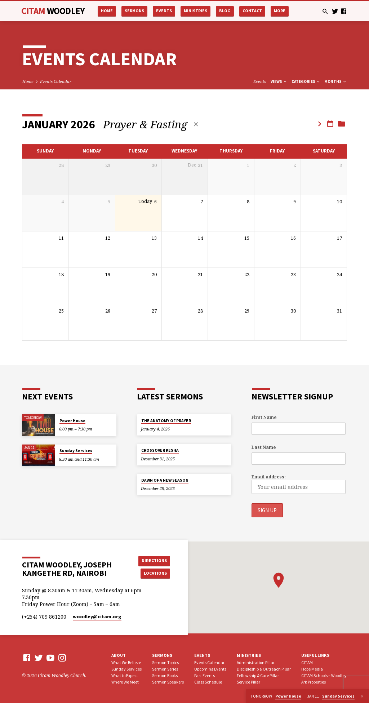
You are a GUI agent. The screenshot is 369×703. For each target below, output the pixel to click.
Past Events (204, 675)
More (279, 10)
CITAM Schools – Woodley (324, 675)
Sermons (134, 10)
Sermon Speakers (168, 682)
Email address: (269, 477)
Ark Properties (313, 682)
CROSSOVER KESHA (160, 450)
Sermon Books (165, 675)
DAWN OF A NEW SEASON (164, 480)
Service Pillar (248, 682)
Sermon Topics (165, 662)
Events (164, 10)
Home (107, 10)
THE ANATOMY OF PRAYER (166, 420)
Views (279, 81)
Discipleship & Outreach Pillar (264, 669)
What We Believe (126, 662)
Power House (72, 420)
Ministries (195, 10)
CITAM (53, 11)
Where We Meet (125, 682)
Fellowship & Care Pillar (258, 675)
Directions (154, 560)
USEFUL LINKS (315, 655)
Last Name (264, 447)
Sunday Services (75, 451)
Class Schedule (208, 682)
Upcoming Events (210, 669)
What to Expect (124, 675)
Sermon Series (165, 669)
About (118, 655)
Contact (252, 10)
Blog (225, 10)
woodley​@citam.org (97, 617)
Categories (306, 81)
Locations (154, 573)
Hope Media (312, 669)
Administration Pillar (256, 662)
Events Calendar (55, 81)
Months (335, 81)
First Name (264, 417)
